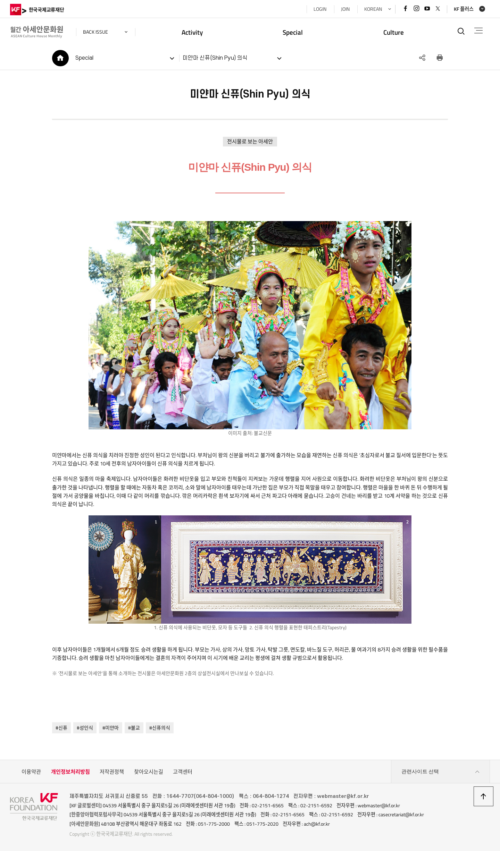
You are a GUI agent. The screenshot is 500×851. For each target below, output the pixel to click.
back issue (95, 32)
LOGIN (320, 9)
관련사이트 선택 (440, 772)
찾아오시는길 (148, 772)
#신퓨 (61, 727)
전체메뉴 (478, 30)
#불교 (134, 727)
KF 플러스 (464, 9)
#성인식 (85, 727)
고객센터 (182, 772)
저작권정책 (112, 772)
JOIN (345, 9)
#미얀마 (110, 727)
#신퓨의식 (159, 727)
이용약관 (31, 772)
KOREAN (373, 9)
